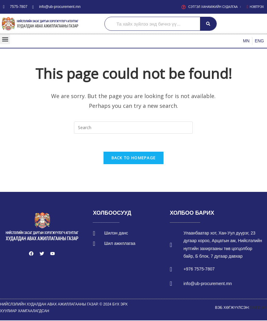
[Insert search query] (133, 128)
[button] (5, 39)
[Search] (208, 23)
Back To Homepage (133, 158)
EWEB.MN (258, 308)
